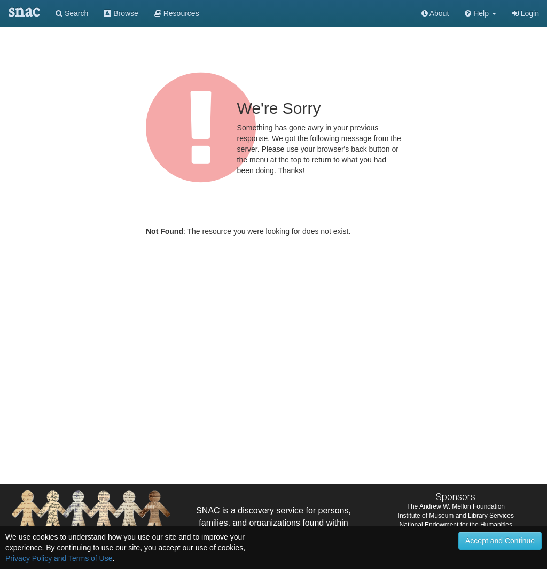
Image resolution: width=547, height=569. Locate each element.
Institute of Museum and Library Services (456, 515)
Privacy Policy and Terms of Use (58, 558)
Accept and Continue (500, 540)
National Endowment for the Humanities (456, 524)
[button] (480, 13)
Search (72, 13)
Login (525, 13)
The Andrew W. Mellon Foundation (456, 506)
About (435, 13)
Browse (121, 13)
